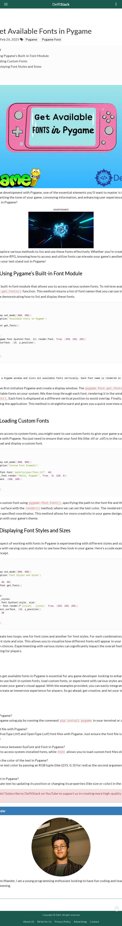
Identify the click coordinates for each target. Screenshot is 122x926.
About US (28, 921)
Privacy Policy (63, 921)
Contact (94, 921)
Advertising (80, 921)
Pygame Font (51, 39)
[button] (61, 229)
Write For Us (44, 921)
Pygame (31, 39)
